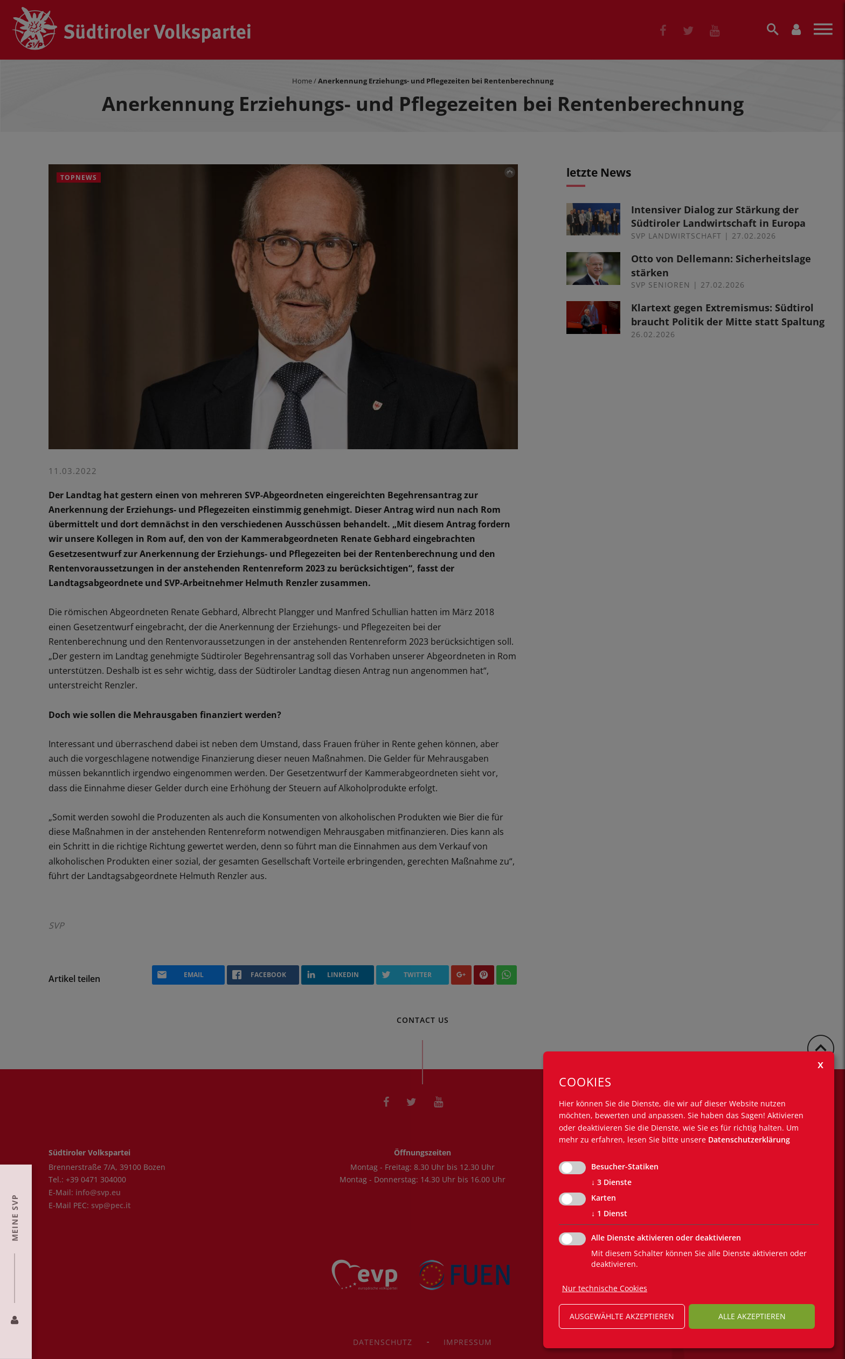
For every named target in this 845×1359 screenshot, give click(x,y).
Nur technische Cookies (604, 1288)
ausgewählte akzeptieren (622, 1316)
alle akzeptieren (752, 1316)
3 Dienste (611, 1182)
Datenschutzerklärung (749, 1139)
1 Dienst (609, 1213)
